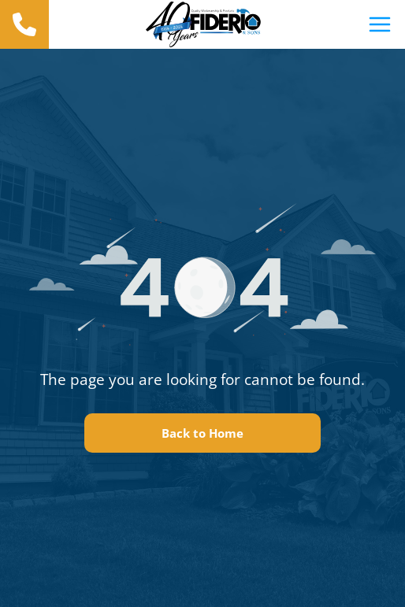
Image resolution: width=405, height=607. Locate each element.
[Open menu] (380, 24)
